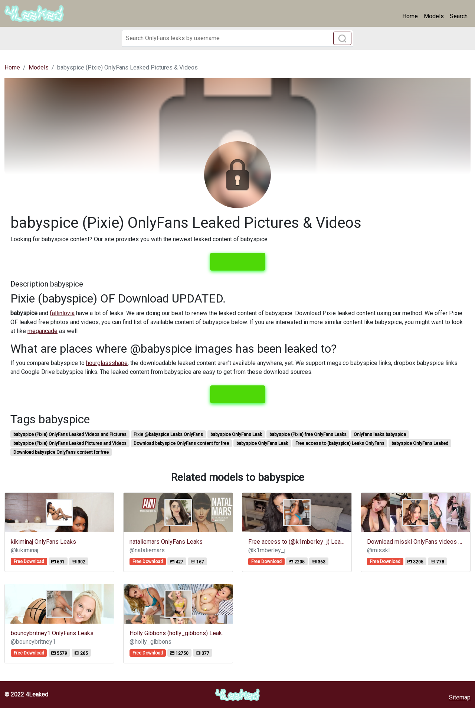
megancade (42, 330)
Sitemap (460, 697)
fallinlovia (62, 313)
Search (459, 16)
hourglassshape (107, 362)
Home (410, 16)
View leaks (237, 261)
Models (434, 16)
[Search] (237, 38)
